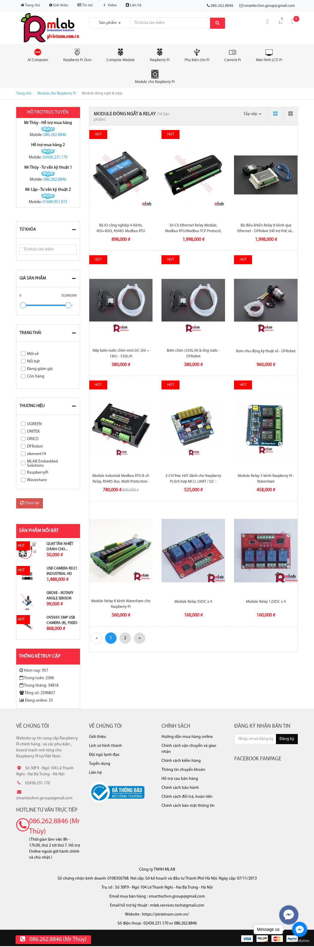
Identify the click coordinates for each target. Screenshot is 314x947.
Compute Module (120, 55)
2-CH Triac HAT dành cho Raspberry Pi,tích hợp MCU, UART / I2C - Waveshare (193, 481)
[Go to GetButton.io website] (299, 941)
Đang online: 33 (36, 700)
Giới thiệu (58, 5)
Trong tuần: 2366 (36, 678)
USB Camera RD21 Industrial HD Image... (62, 574)
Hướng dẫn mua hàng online (187, 737)
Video (109, 5)
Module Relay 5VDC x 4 (193, 602)
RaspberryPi (37, 472)
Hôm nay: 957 (33, 670)
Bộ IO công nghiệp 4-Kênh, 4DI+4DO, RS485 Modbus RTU (120, 228)
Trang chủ (30, 5)
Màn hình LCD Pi (269, 55)
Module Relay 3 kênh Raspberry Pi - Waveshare (266, 478)
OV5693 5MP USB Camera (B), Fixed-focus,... (62, 623)
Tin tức (85, 5)
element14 (36, 454)
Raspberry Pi (160, 55)
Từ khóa (27, 229)
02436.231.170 (55, 157)
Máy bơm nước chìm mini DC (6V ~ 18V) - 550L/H (121, 353)
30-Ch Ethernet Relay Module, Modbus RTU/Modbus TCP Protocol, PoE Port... (193, 230)
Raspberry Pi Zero (77, 55)
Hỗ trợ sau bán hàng (179, 779)
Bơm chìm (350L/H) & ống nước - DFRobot (193, 353)
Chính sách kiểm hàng (181, 761)
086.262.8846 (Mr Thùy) (54, 826)
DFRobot (35, 446)
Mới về (33, 354)
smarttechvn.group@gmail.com (269, 6)
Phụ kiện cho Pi (197, 55)
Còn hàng (35, 376)
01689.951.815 (55, 202)
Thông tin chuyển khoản (183, 770)
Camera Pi (232, 55)
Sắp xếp (252, 114)
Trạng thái (30, 333)
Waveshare (37, 480)
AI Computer (38, 55)
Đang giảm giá (40, 369)
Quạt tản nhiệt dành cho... (59, 546)
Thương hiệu (32, 406)
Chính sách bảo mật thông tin (188, 805)
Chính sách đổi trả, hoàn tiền (186, 797)
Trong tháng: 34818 (38, 685)
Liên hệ (133, 5)
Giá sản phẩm (32, 278)
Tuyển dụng (99, 764)
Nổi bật (33, 361)
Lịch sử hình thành (105, 746)
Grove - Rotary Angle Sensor (59, 595)
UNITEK (33, 431)
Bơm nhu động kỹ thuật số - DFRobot (265, 351)
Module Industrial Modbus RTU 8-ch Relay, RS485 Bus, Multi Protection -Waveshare (120, 481)
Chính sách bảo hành (180, 788)
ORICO (33, 439)
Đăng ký (287, 739)
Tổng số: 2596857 (37, 693)
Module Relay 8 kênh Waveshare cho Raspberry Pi (120, 603)
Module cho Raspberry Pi (155, 77)
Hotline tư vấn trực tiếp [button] (47, 810)
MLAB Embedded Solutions (42, 463)
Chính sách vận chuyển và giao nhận (188, 749)
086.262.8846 (54, 135)
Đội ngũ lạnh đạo (104, 755)
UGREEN (34, 424)
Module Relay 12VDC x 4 (266, 602)
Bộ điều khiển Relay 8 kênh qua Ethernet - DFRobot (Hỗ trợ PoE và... (265, 228)
